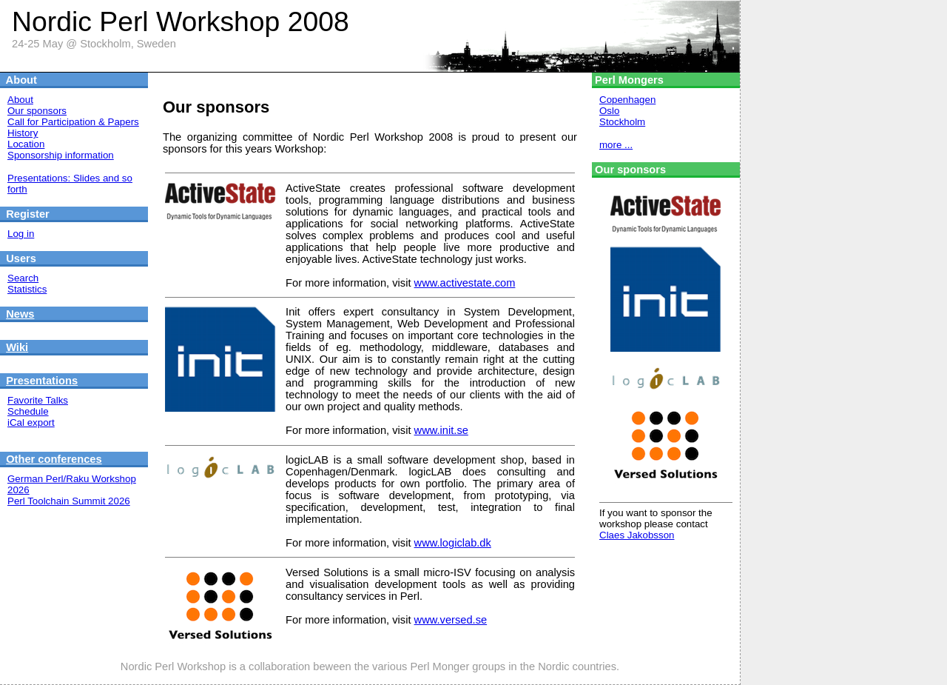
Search (22, 278)
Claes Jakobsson (637, 535)
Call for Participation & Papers (73, 121)
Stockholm (622, 121)
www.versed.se (451, 620)
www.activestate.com (465, 283)
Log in (20, 233)
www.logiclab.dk (452, 543)
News (20, 314)
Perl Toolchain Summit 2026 (68, 501)
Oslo (609, 110)
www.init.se (441, 430)
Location (25, 144)
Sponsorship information (60, 155)
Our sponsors (37, 110)
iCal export (31, 422)
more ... (616, 144)
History (22, 132)
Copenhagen (627, 99)
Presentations (42, 381)
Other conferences (54, 459)
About (20, 99)
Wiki (17, 347)
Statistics (27, 289)
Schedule (28, 411)
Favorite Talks (37, 400)
